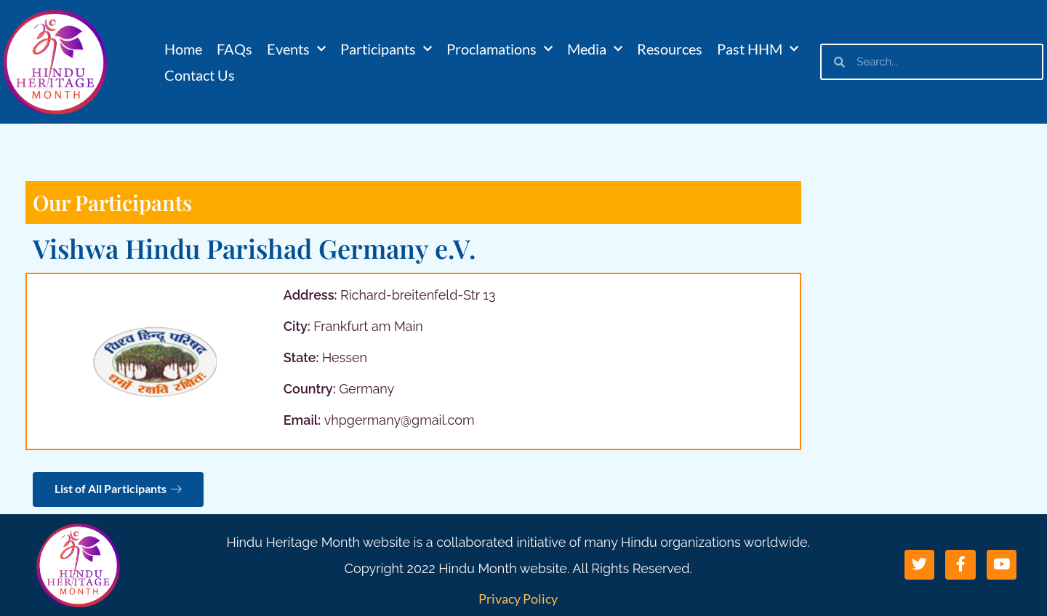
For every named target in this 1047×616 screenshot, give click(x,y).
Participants (386, 48)
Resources (669, 48)
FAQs (234, 48)
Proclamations (499, 48)
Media (594, 48)
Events (296, 48)
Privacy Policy (518, 599)
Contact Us (199, 75)
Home (183, 48)
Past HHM (757, 48)
